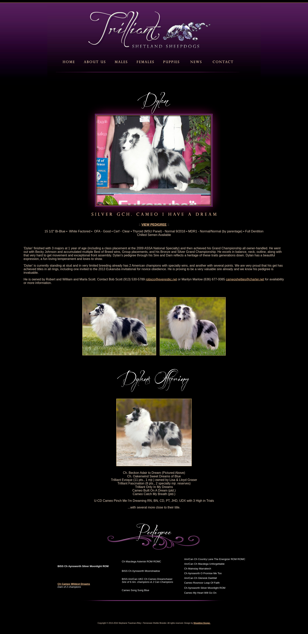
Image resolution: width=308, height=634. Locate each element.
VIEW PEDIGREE (154, 224)
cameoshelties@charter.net (245, 279)
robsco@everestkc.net (161, 279)
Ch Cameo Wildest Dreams (74, 583)
